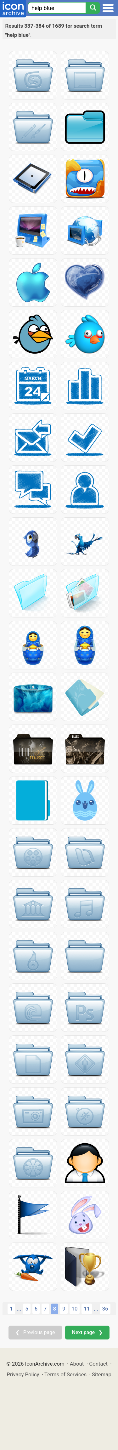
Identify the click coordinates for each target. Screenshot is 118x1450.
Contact (98, 1364)
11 (87, 1308)
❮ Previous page (35, 1332)
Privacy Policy (23, 1374)
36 (105, 1308)
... (19, 1309)
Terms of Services (65, 1374)
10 (75, 1308)
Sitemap (101, 1374)
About (77, 1364)
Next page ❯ (87, 1332)
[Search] (93, 8)
